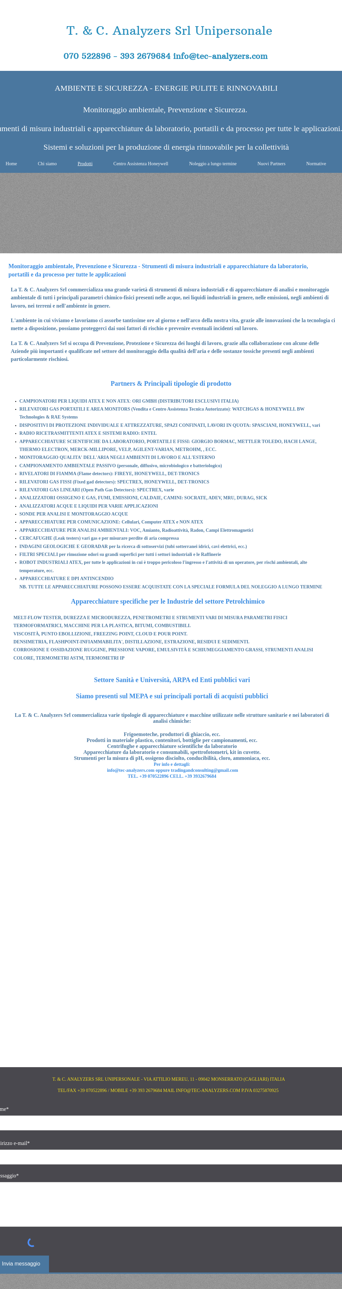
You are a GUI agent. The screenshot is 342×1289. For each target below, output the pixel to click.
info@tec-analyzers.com (220, 56)
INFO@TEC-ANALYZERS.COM (208, 1090)
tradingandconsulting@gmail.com (204, 770)
